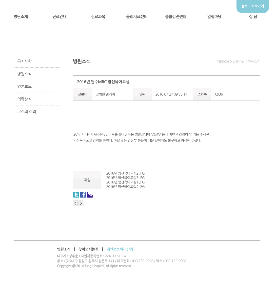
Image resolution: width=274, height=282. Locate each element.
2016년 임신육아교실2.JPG (125, 173)
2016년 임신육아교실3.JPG (125, 178)
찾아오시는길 (88, 249)
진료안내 (59, 17)
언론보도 (24, 86)
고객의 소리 (26, 112)
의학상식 (24, 99)
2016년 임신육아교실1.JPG (125, 182)
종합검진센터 (175, 17)
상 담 (253, 17)
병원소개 (21, 17)
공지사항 (24, 61)
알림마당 (214, 17)
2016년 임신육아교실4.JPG (125, 186)
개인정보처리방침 (119, 249)
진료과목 (98, 17)
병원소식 (24, 74)
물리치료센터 (136, 17)
